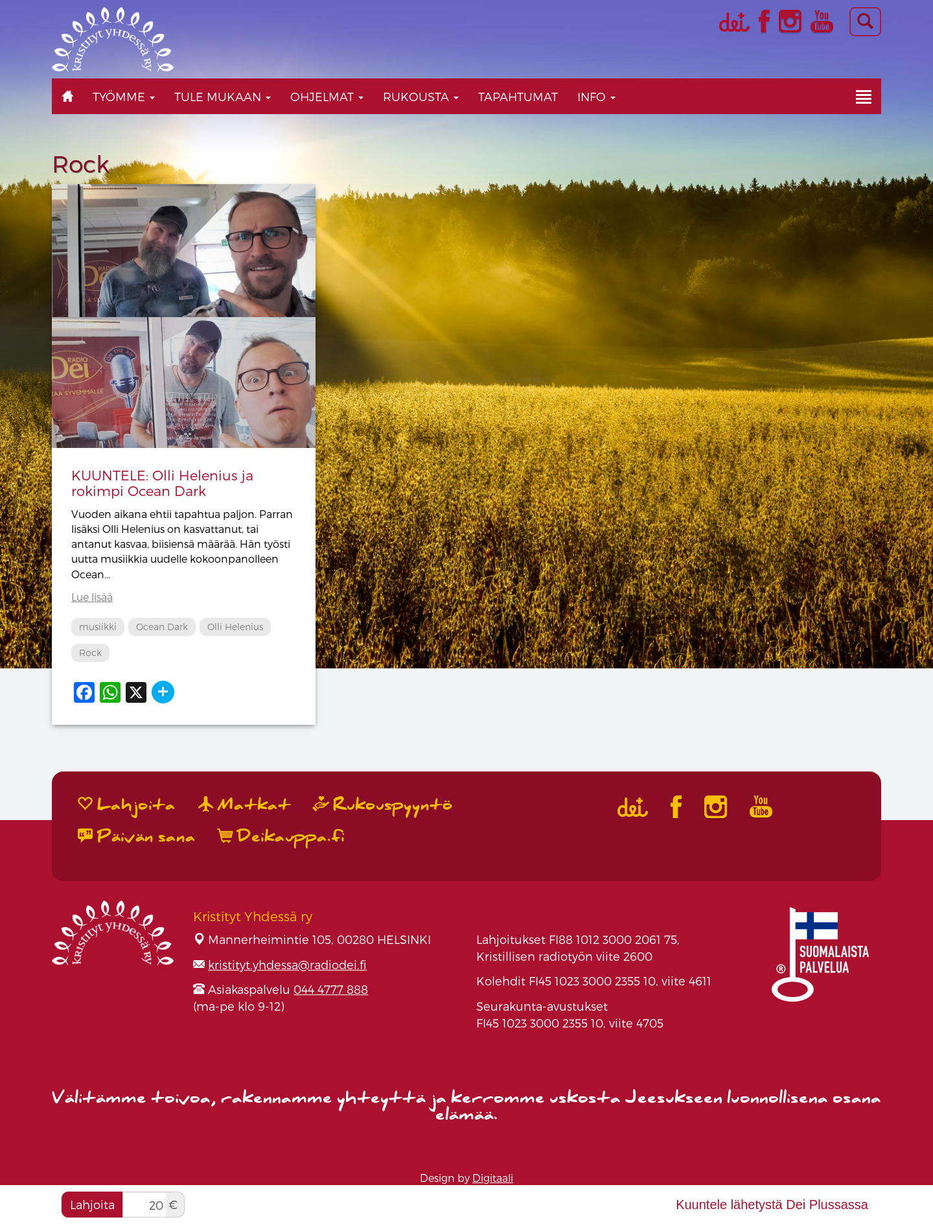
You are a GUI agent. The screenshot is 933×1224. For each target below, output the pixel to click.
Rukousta (421, 96)
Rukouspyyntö (383, 805)
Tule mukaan (222, 96)
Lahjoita (92, 1204)
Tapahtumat (518, 96)
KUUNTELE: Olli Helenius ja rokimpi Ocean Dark (162, 483)
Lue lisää (92, 597)
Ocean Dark (162, 626)
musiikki (98, 626)
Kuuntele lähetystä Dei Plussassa (772, 1204)
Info (596, 96)
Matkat (244, 805)
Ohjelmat (326, 96)
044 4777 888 (331, 989)
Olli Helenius (235, 626)
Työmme (124, 96)
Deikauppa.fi (281, 836)
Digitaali (492, 1177)
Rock (90, 652)
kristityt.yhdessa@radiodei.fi (287, 964)
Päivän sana (137, 836)
